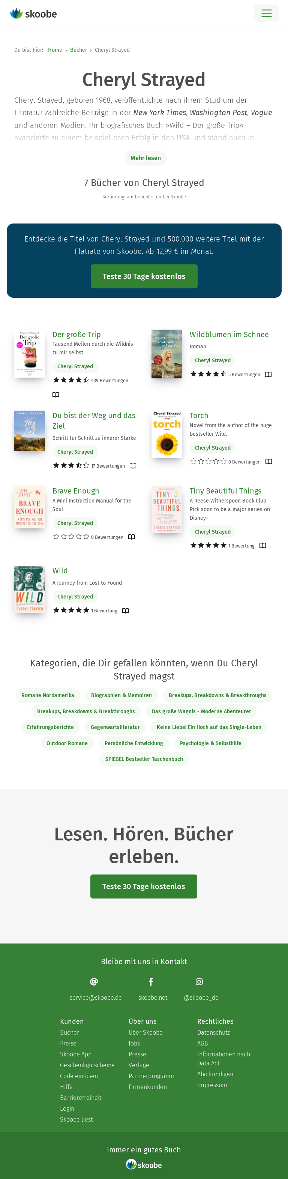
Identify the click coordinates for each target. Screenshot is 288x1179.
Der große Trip (76, 334)
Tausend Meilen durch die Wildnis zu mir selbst (92, 348)
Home (55, 50)
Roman (198, 347)
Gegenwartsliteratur (115, 727)
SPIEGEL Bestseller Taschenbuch (144, 759)
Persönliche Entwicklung (134, 743)
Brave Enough (75, 490)
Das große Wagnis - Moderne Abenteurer (201, 711)
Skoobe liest (76, 1119)
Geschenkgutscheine (87, 1065)
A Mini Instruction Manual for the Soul (91, 505)
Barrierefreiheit (80, 1097)
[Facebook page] (153, 989)
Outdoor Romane (67, 743)
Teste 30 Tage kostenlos (144, 276)
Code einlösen (79, 1076)
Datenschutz (213, 1032)
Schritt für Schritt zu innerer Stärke (94, 438)
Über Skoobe (146, 1032)
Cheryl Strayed (75, 366)
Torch (199, 415)
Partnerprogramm (152, 1076)
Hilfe (66, 1086)
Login (67, 1108)
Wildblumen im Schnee (229, 334)
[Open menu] (266, 13)
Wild (60, 570)
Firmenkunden (148, 1086)
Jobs (134, 1043)
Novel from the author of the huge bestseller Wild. (231, 429)
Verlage (139, 1065)
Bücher (78, 50)
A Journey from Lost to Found (87, 583)
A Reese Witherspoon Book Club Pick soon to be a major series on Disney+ (230, 509)
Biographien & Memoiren (121, 695)
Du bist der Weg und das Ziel (93, 420)
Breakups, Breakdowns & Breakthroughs (218, 695)
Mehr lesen (145, 158)
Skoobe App (76, 1054)
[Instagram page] (201, 989)
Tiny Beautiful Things (225, 490)
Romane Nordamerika (47, 695)
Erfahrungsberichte (50, 727)
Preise (68, 1043)
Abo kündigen (215, 1074)
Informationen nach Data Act (223, 1059)
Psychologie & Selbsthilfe (211, 743)
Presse (137, 1054)
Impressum (212, 1085)
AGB (202, 1043)
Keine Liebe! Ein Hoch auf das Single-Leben (209, 727)
